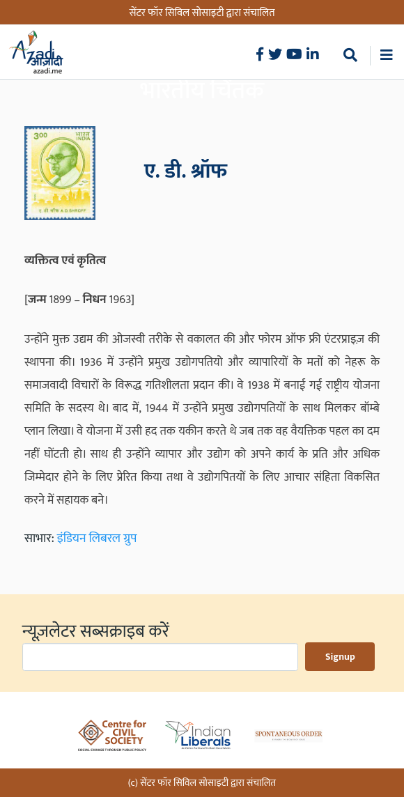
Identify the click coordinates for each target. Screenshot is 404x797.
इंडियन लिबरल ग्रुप (97, 538)
